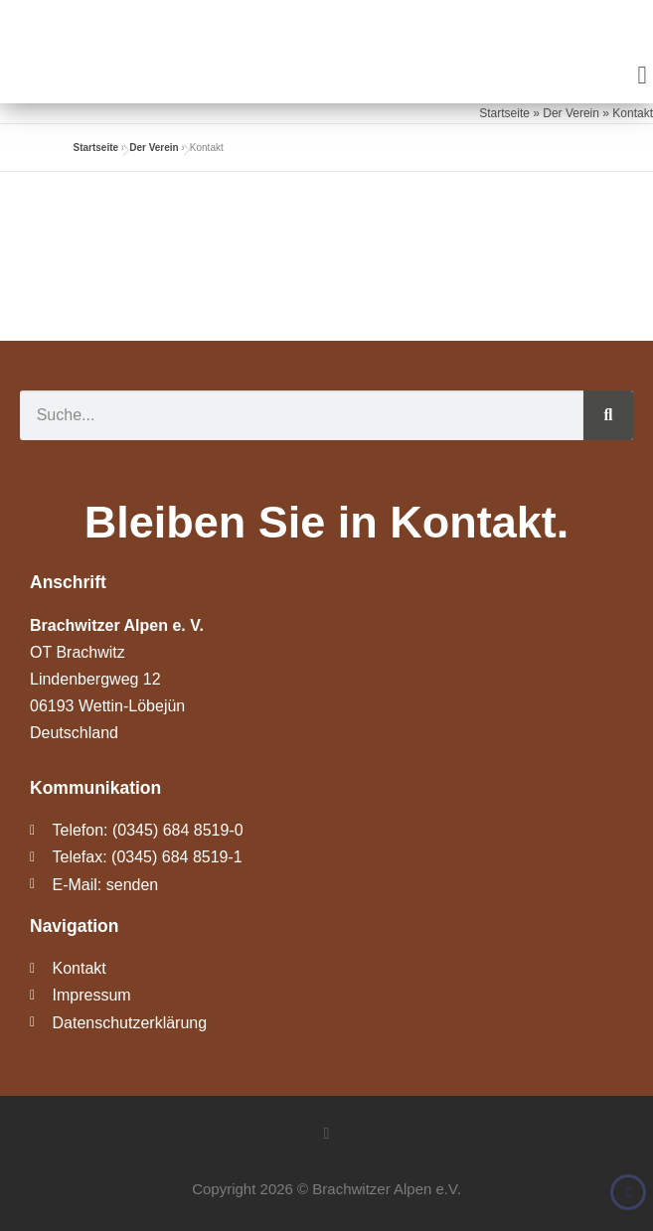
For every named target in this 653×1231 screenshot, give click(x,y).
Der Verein (571, 113)
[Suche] (608, 415)
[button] (642, 75)
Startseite (504, 113)
